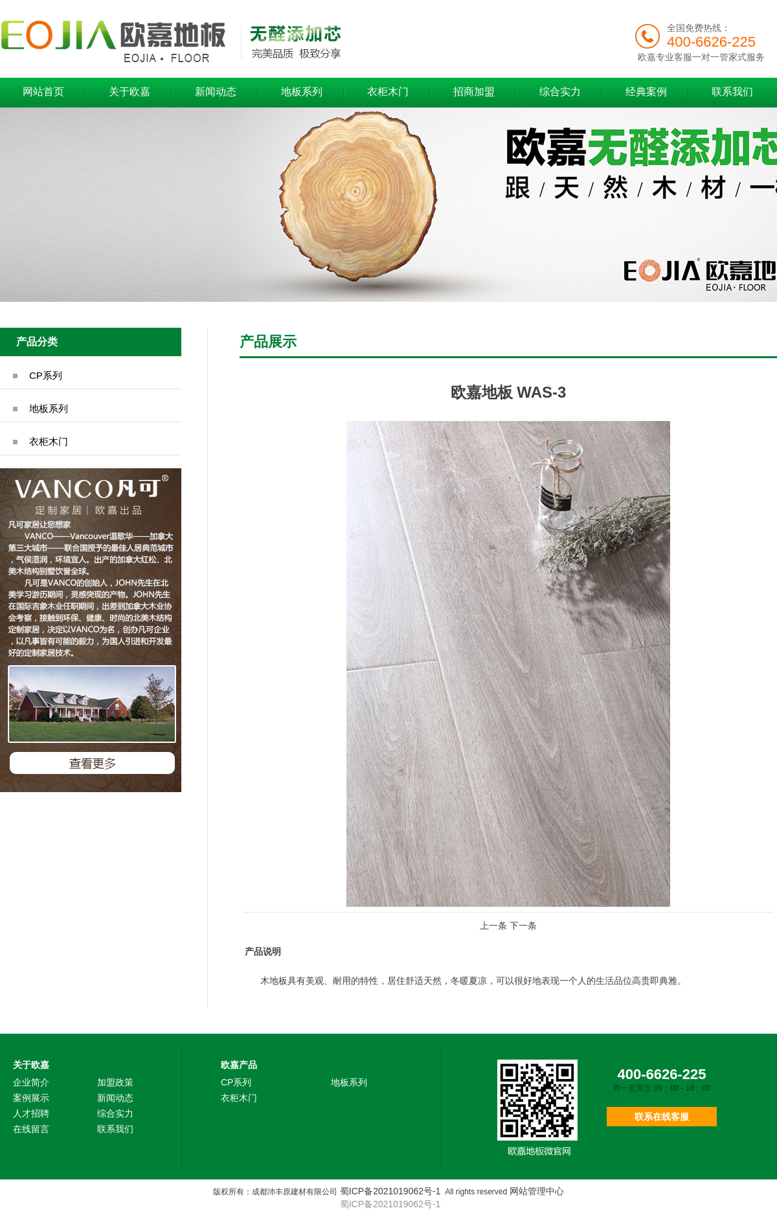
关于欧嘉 (129, 91)
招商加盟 (474, 91)
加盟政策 (115, 1082)
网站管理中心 (537, 1191)
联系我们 (732, 91)
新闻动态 (215, 91)
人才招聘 (31, 1113)
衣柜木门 (388, 91)
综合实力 (560, 91)
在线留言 (31, 1129)
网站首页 (43, 91)
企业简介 (31, 1082)
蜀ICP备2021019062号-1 (390, 1191)
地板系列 (301, 91)
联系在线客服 (662, 1116)
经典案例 (646, 91)
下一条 (523, 925)
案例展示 (31, 1098)
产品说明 (263, 951)
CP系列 (45, 375)
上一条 (493, 925)
